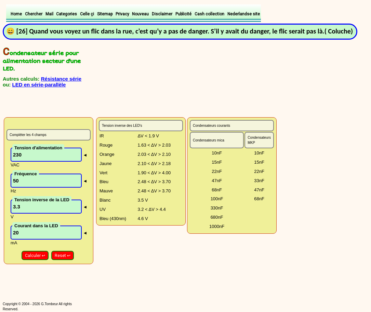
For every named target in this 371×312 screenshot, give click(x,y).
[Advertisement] (84, 102)
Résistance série (61, 79)
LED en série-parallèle (39, 84)
